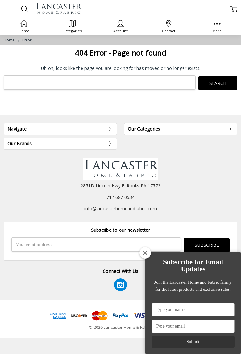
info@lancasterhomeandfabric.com (120, 208)
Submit (193, 341)
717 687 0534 (120, 196)
